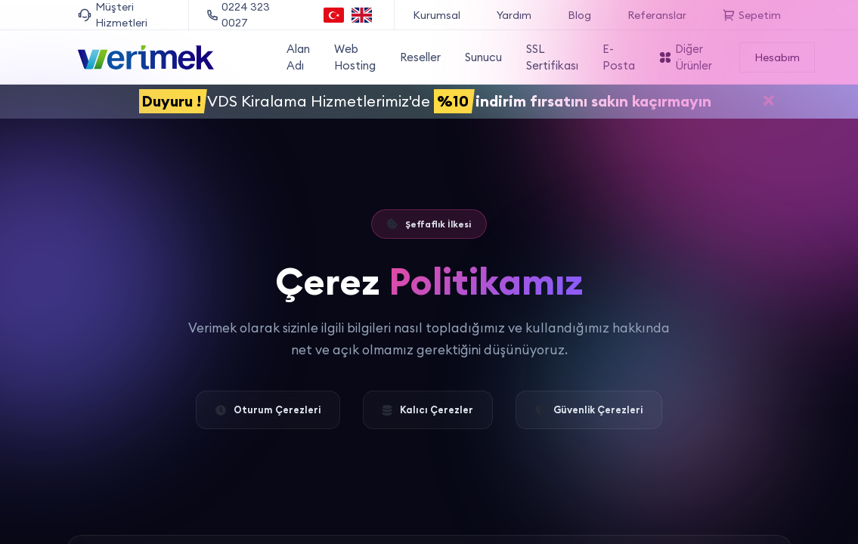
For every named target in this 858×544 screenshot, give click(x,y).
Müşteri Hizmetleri (112, 14)
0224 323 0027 (238, 14)
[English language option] (362, 15)
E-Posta (618, 57)
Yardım (514, 15)
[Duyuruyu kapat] (769, 103)
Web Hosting (355, 57)
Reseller (420, 57)
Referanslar (656, 15)
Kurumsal (436, 15)
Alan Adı (298, 57)
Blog (579, 15)
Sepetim (752, 15)
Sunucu (483, 57)
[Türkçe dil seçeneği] (334, 15)
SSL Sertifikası (552, 57)
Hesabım (777, 57)
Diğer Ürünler (685, 57)
